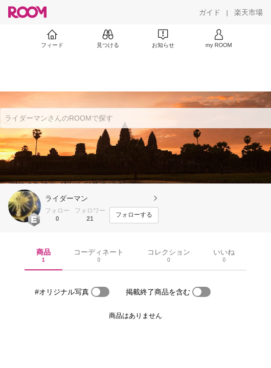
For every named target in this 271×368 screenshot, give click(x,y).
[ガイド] (209, 12)
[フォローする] (134, 215)
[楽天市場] (248, 12)
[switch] (100, 292)
